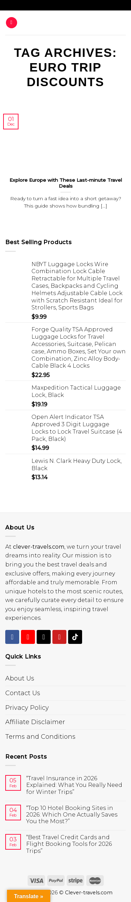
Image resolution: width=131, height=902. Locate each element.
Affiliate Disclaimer (35, 722)
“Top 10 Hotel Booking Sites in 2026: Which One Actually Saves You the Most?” (71, 815)
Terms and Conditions (40, 737)
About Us (19, 678)
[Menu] (11, 23)
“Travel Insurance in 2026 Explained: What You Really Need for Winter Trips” (74, 785)
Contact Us (22, 693)
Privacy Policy (27, 708)
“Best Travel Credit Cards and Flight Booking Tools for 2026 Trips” (69, 844)
